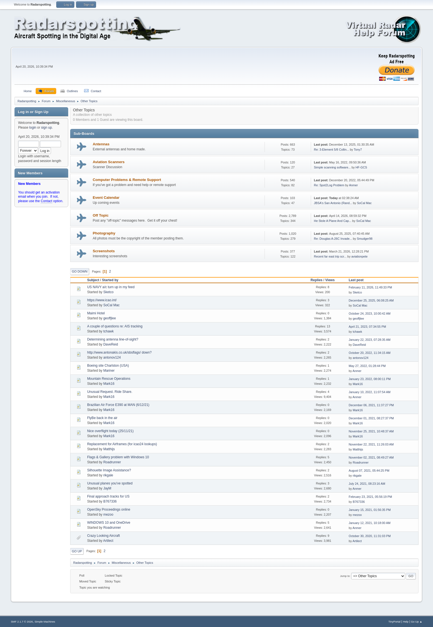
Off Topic (101, 215)
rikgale (108, 475)
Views (330, 280)
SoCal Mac (364, 203)
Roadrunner (112, 462)
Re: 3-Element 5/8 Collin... (331, 149)
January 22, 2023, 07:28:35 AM (369, 339)
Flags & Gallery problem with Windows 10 (118, 457)
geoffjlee (109, 318)
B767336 (110, 501)
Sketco (108, 292)
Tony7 (358, 149)
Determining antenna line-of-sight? (112, 339)
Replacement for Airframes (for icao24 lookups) (122, 444)
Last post (358, 280)
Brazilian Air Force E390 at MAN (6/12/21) (118, 405)
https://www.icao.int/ (102, 300)
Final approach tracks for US (108, 496)
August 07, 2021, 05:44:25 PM (369, 470)
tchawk (108, 331)
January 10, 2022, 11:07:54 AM (369, 392)
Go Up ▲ (416, 621)
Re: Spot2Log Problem (329, 185)
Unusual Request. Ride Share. (109, 392)
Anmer (353, 185)
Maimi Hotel (96, 313)
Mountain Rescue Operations (108, 379)
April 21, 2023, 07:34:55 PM (367, 326)
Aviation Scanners (109, 162)
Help (405, 621)
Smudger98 (365, 238)
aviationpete (359, 256)
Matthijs (109, 449)
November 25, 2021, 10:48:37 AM (371, 431)
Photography (104, 233)
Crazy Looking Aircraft (103, 536)
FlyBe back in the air (102, 418)
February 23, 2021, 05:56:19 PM (370, 496)
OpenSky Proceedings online (108, 509)
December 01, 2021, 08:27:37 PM (371, 418)
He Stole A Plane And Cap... (332, 220)
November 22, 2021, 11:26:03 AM (371, 444)
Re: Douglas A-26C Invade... (333, 238)
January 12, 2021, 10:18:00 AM (369, 523)
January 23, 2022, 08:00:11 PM (370, 379)
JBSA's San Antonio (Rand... (333, 203)
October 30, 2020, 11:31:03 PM (370, 536)
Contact (46, 201)
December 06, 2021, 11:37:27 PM (371, 405)
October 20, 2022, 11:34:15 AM (369, 352)
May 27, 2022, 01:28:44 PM (367, 366)
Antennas (101, 144)
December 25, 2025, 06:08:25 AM (371, 300)
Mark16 (108, 384)
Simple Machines (45, 621)
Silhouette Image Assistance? (109, 470)
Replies (316, 280)
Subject (93, 280)
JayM (107, 488)
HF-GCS (361, 167)
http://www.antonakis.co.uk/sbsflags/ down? (119, 352)
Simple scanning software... (332, 167)
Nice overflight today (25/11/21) (110, 431)
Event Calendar (106, 197)
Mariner (109, 371)
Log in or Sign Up (33, 112)
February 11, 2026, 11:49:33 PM (370, 287)
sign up (46, 127)
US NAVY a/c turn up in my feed (110, 287)
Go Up (77, 551)
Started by (110, 280)
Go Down (79, 271)
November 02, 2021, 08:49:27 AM (371, 457)
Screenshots (104, 251)
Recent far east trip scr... (330, 256)
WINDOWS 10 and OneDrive (108, 523)
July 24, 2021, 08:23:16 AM (367, 483)
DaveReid (110, 344)
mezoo (108, 514)
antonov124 (112, 357)
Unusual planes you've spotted (110, 483)
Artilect (108, 541)
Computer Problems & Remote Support (127, 180)
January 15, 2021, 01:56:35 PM (370, 509)
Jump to (345, 575)
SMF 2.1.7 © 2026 (22, 621)
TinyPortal (394, 621)
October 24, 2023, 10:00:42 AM (369, 313)
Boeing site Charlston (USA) (108, 366)
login (32, 127)
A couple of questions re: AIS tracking (115, 326)
